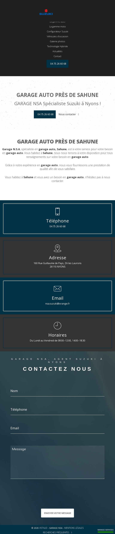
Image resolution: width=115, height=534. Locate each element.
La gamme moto (57, 36)
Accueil (57, 27)
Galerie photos (57, 51)
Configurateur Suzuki (57, 41)
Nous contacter (69, 114)
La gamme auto (57, 31)
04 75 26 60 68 (45, 114)
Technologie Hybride (57, 56)
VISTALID (43, 527)
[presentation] (42, 500)
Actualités (57, 61)
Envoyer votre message (57, 513)
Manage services (106, 531)
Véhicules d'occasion (57, 46)
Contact (57, 66)
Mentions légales (74, 527)
